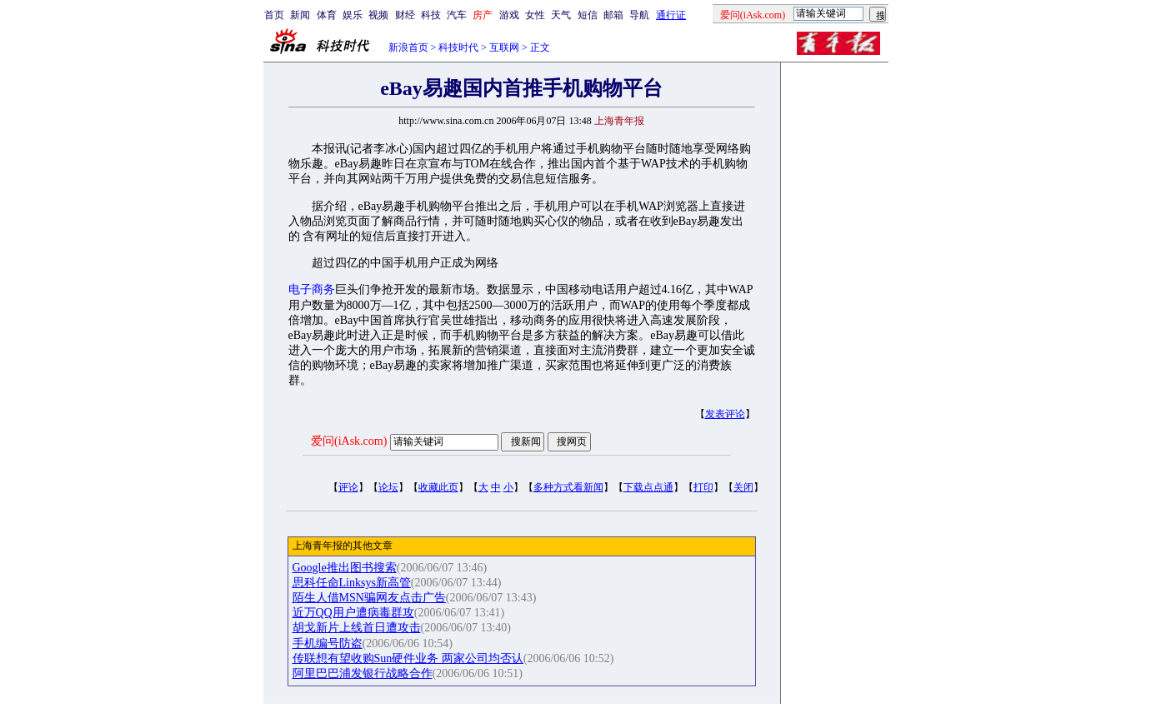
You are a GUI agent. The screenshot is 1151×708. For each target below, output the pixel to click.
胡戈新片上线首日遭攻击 (357, 627)
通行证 (671, 15)
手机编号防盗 (328, 643)
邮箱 (613, 15)
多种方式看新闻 (568, 487)
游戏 (509, 15)
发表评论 (725, 414)
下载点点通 (648, 487)
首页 (274, 15)
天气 (561, 15)
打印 (703, 487)
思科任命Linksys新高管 (352, 582)
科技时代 (458, 47)
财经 (405, 15)
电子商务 (311, 289)
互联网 (504, 47)
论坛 (388, 487)
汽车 (457, 15)
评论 (348, 487)
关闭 (743, 487)
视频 (378, 15)
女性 (535, 15)
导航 (639, 15)
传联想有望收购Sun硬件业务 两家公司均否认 (408, 658)
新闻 (300, 15)
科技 (431, 15)
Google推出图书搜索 (345, 567)
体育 (327, 15)
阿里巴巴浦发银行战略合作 (363, 673)
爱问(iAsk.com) (349, 441)
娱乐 (353, 15)
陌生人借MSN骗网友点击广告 (369, 597)
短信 (588, 15)
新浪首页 (408, 47)
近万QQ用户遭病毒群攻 (353, 612)
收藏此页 (438, 487)
